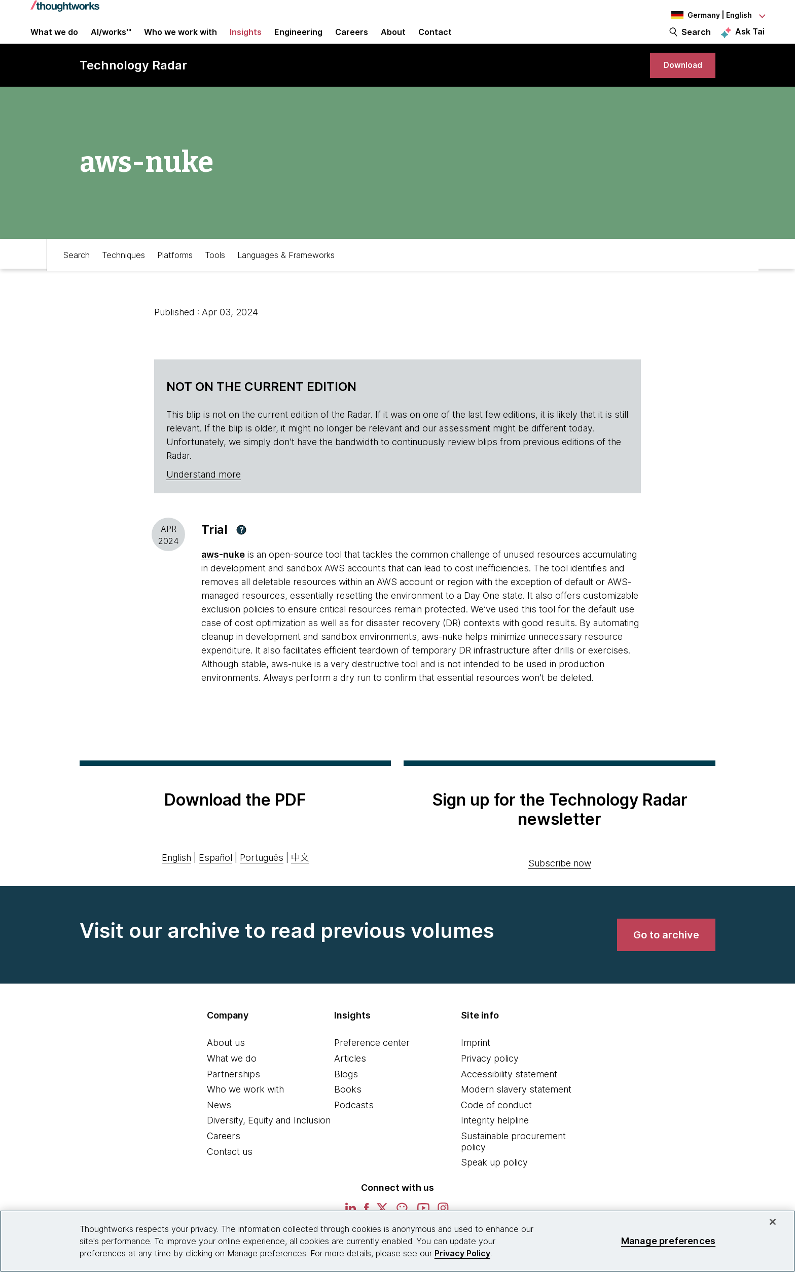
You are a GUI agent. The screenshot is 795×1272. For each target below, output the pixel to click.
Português (261, 882)
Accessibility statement (509, 1099)
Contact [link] (435, 42)
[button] (241, 555)
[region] (397, 1241)
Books (348, 1114)
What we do (232, 1083)
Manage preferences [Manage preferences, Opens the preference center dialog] (668, 1240)
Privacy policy (490, 1083)
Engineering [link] (298, 42)
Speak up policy (494, 1187)
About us (226, 1067)
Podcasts (354, 1129)
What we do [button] (54, 42)
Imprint (475, 1067)
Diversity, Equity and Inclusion (269, 1145)
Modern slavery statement (516, 1114)
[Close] (773, 1222)
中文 (300, 882)
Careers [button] (351, 42)
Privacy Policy (462, 1253)
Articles (350, 1083)
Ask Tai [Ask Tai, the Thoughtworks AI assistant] (750, 41)
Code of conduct (496, 1129)
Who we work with (245, 1114)
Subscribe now (559, 888)
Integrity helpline (495, 1145)
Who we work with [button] (180, 42)
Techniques (123, 277)
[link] (676, 85)
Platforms (175, 277)
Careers (223, 1160)
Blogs (346, 1099)
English (176, 882)
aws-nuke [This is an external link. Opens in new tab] (223, 579)
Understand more (203, 499)
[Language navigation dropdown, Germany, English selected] (709, 15)
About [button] (393, 42)
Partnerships (233, 1099)
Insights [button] (246, 42)
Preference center (372, 1067)
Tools (215, 277)
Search (696, 42)
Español (215, 882)
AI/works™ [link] (111, 42)
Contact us (229, 1176)
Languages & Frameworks (286, 277)
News (219, 1129)
